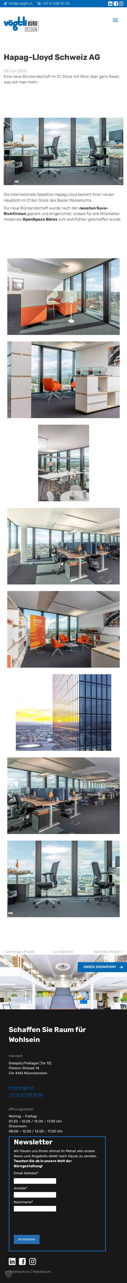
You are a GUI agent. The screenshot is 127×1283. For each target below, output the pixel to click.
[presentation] (51, 1223)
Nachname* (23, 1202)
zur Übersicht (63, 952)
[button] (8, 1274)
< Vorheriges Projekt (19, 952)
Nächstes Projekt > (108, 952)
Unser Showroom (99, 967)
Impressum (42, 1272)
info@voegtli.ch (20, 3)
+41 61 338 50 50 (56, 3)
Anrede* (20, 1188)
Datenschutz (19, 1272)
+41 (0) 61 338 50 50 (26, 1095)
